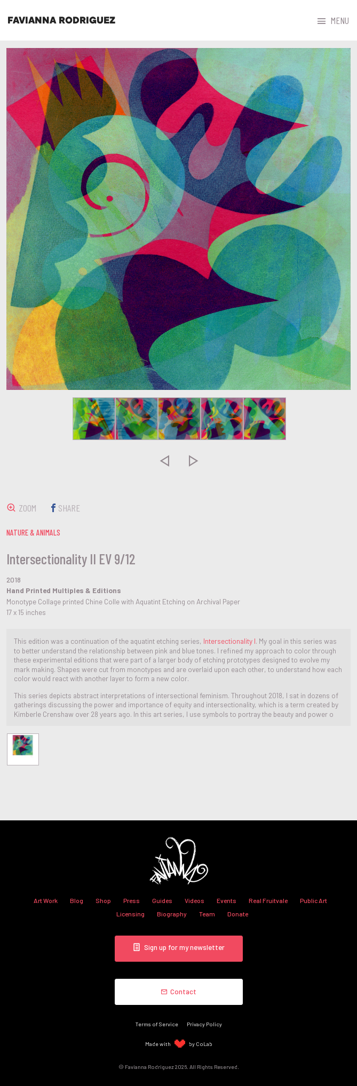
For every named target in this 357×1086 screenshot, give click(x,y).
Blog (76, 900)
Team (207, 913)
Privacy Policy (204, 1023)
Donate (237, 913)
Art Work (46, 900)
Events (226, 900)
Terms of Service (157, 1023)
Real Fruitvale (268, 900)
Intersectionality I (229, 640)
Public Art (313, 900)
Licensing (130, 913)
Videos (194, 900)
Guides (162, 900)
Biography (172, 913)
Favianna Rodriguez (61, 20)
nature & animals (33, 532)
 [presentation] (164, 461)
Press (131, 900)
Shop (103, 900)
